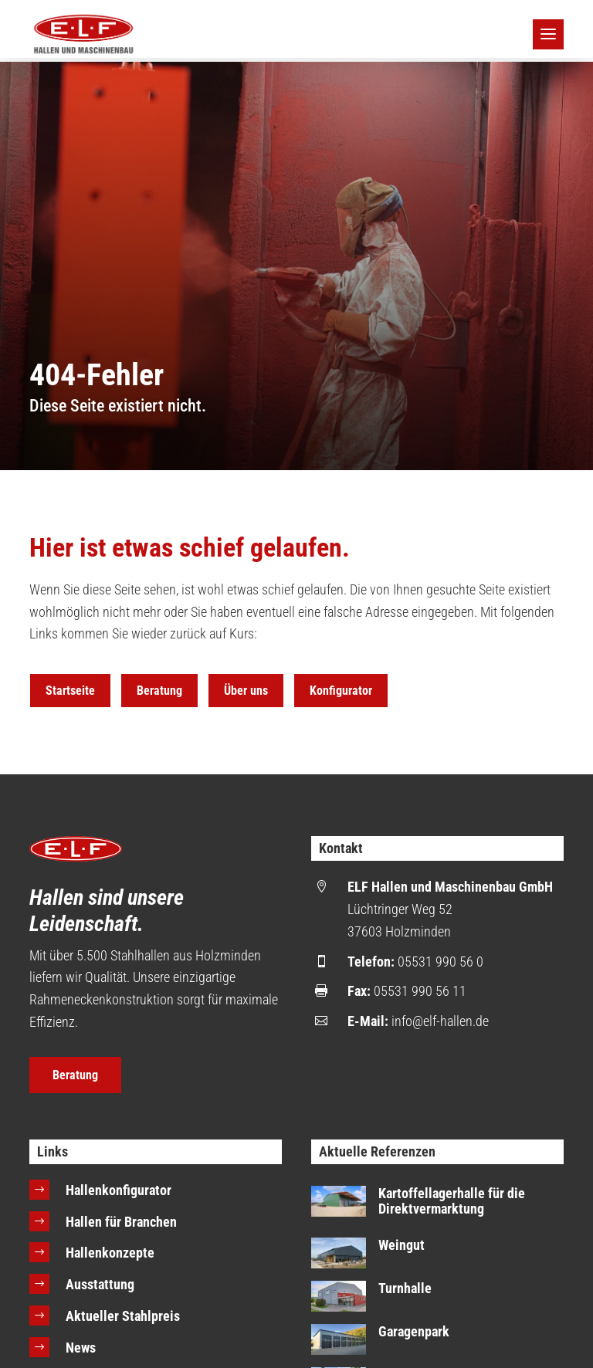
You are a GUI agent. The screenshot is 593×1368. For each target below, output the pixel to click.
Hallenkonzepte (110, 1252)
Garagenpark (413, 1331)
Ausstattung (100, 1284)
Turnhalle (405, 1288)
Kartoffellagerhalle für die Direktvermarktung (451, 1201)
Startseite (70, 690)
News (81, 1347)
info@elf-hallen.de (440, 1021)
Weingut (401, 1245)
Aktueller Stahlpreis (123, 1316)
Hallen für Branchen (121, 1222)
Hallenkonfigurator (118, 1190)
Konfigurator (341, 690)
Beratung (159, 690)
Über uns (246, 690)
